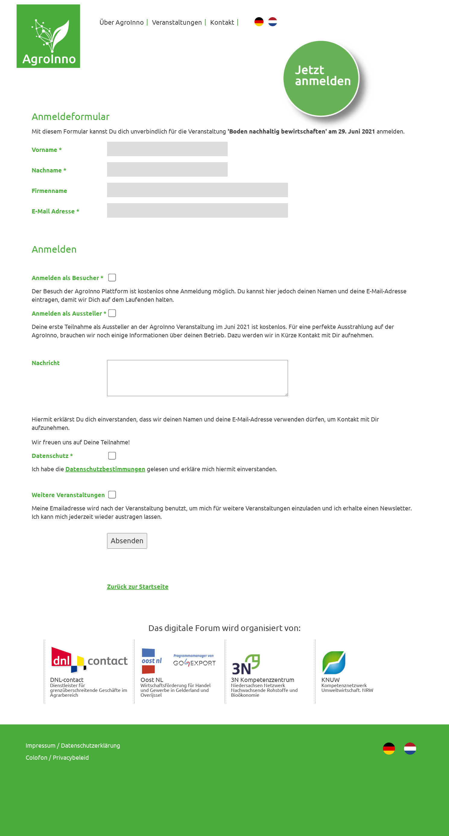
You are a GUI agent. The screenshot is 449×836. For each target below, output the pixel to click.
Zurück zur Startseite (138, 586)
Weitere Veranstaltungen (68, 495)
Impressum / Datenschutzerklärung (73, 745)
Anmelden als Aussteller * (69, 314)
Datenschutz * (52, 456)
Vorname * (47, 150)
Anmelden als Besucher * (67, 278)
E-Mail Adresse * (55, 211)
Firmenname (49, 191)
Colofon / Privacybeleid (57, 757)
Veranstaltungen (177, 22)
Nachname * (49, 170)
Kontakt (222, 22)
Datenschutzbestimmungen (105, 468)
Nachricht (46, 363)
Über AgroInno (122, 22)
